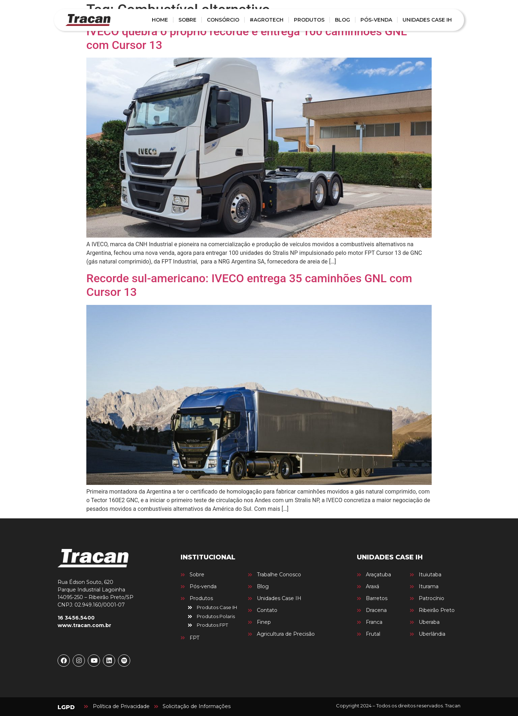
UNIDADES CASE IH (427, 20)
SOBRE (187, 20)
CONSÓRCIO (223, 20)
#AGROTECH (266, 20)
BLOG (342, 20)
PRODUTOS (309, 20)
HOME (160, 20)
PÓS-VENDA (376, 20)
